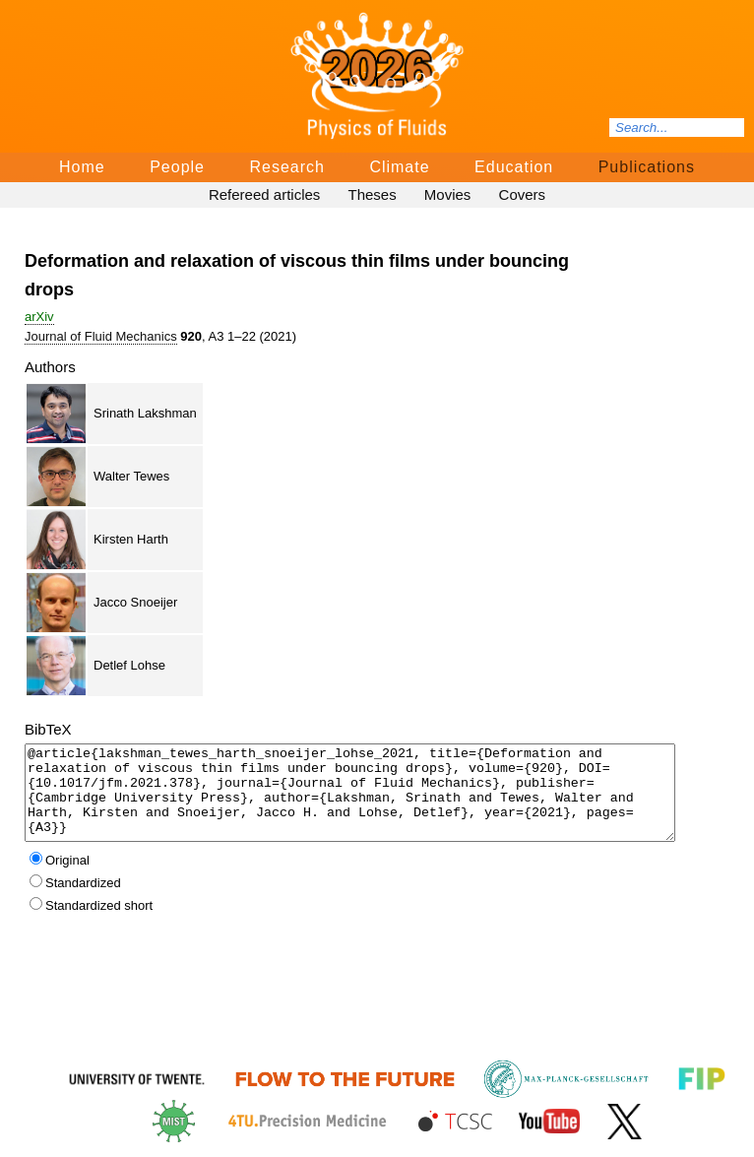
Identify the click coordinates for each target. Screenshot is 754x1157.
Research (286, 167)
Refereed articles (264, 194)
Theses (371, 194)
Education (513, 167)
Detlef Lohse (129, 665)
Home (82, 167)
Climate (399, 167)
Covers (522, 194)
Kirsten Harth (131, 539)
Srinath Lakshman (145, 413)
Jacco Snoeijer (135, 602)
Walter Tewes (131, 476)
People (177, 167)
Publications (646, 167)
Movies (447, 194)
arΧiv (39, 316)
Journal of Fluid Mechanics (101, 336)
